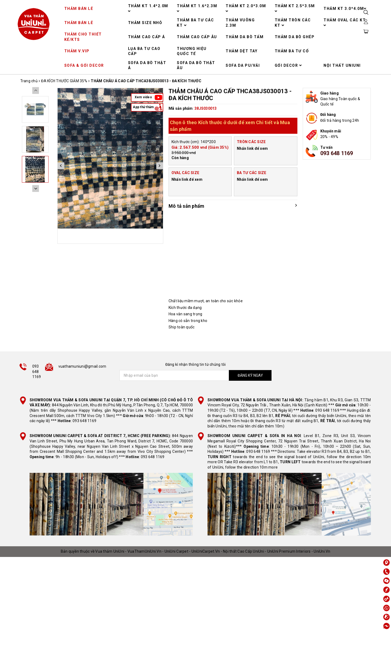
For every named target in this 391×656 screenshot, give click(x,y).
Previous (61, 165)
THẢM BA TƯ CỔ (292, 51)
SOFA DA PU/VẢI (243, 65)
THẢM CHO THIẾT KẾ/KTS (83, 37)
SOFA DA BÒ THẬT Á (147, 65)
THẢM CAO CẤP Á (146, 37)
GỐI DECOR (288, 65)
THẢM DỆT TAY (241, 51)
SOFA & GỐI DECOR (84, 65)
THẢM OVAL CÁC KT (345, 22)
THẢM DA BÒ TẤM (245, 37)
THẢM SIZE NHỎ (145, 23)
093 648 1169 (336, 153)
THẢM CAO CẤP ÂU (197, 37)
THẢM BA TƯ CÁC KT (195, 23)
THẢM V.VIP (77, 51)
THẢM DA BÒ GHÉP (295, 37)
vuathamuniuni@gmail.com (82, 366)
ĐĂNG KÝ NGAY (250, 375)
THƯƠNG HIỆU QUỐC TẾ (192, 51)
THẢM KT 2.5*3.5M (295, 8)
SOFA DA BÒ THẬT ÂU (196, 65)
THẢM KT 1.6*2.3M (197, 8)
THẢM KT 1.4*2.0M (148, 8)
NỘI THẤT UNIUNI (342, 65)
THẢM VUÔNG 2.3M (240, 23)
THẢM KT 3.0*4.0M (345, 8)
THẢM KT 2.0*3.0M (246, 8)
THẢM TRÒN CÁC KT (293, 23)
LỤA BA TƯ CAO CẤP (144, 51)
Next (159, 165)
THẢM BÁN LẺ (78, 8)
